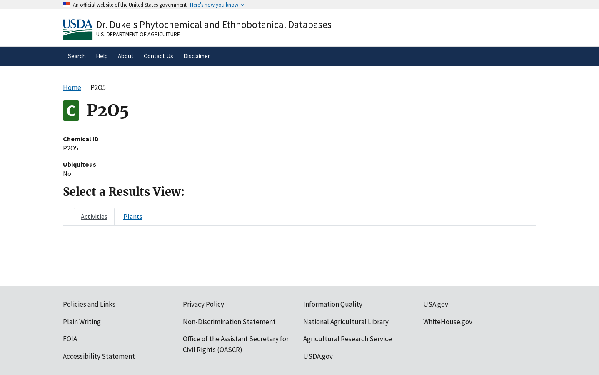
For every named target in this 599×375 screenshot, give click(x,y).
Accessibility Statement (99, 356)
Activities (94, 216)
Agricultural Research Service (347, 338)
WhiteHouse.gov (447, 321)
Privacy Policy (203, 304)
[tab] (94, 216)
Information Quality (332, 304)
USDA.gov (318, 356)
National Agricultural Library (346, 321)
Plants (132, 216)
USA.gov (435, 304)
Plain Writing (82, 321)
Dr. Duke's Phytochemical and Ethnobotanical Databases (214, 24)
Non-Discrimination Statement (229, 321)
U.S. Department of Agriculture (138, 34)
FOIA (70, 338)
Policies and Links (89, 304)
